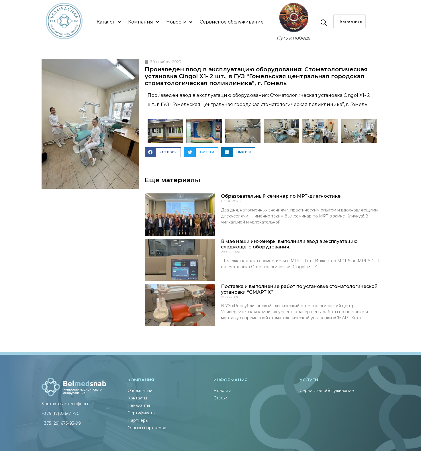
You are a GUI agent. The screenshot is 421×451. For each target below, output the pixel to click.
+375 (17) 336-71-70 (61, 413)
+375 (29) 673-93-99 (61, 423)
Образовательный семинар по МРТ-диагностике (280, 196)
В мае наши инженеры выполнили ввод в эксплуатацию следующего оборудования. (289, 244)
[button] (163, 152)
